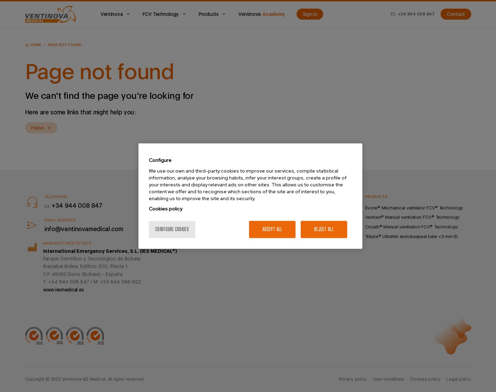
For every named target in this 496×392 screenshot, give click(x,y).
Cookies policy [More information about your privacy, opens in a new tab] (165, 209)
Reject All (324, 229)
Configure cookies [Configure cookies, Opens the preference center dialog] (172, 229)
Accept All (272, 229)
